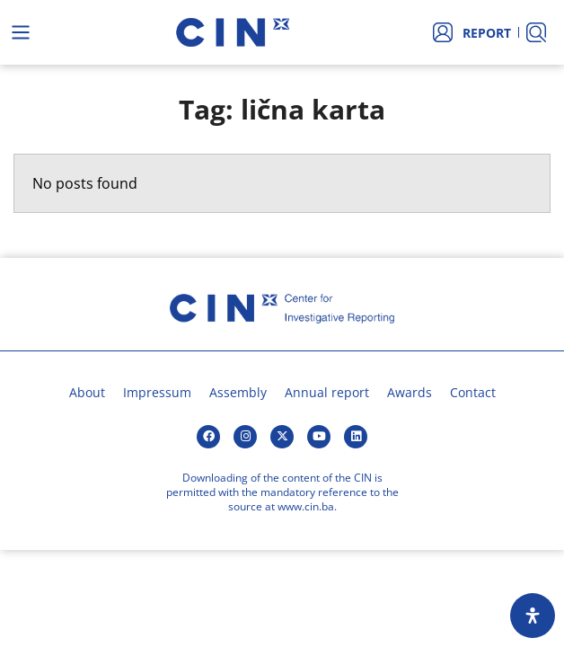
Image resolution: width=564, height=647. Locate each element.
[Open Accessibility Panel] (532, 615)
